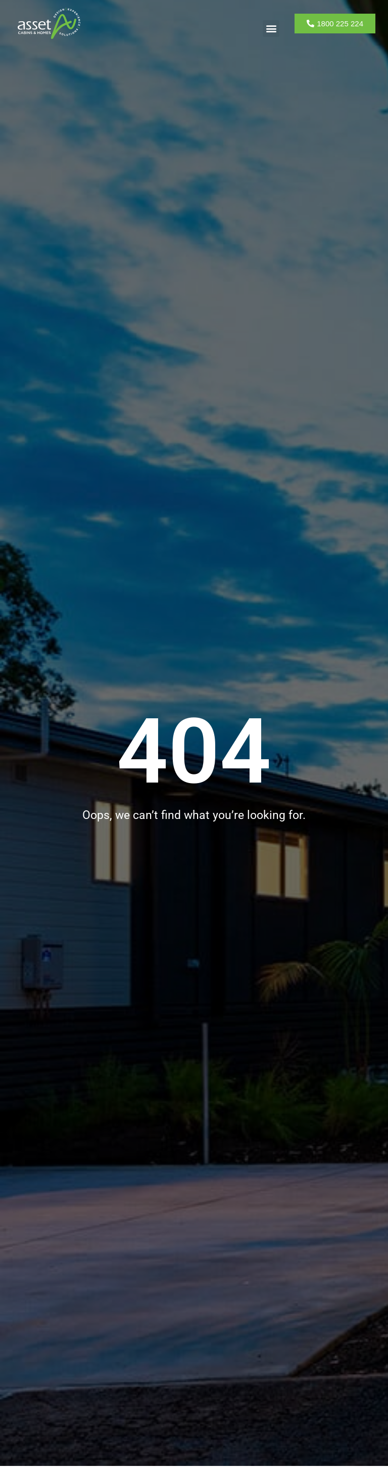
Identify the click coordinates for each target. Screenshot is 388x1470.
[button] (271, 28)
